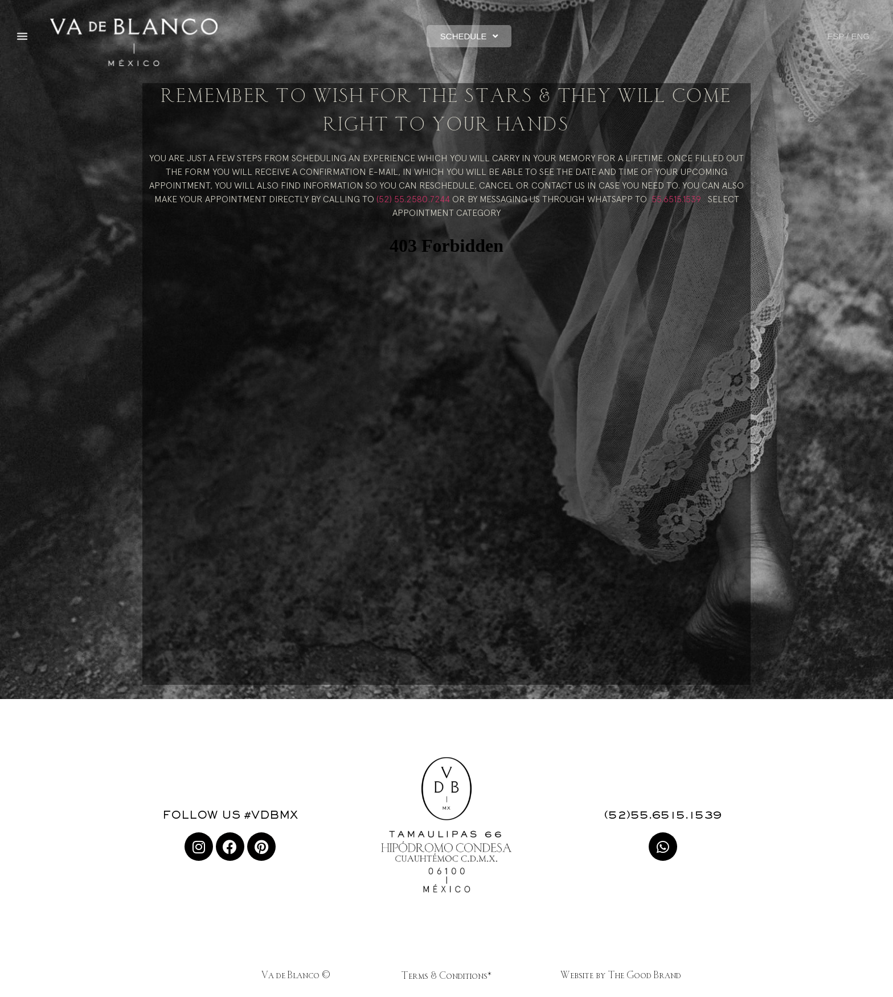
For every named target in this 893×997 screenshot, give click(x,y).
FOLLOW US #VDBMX (230, 816)
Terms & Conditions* (446, 976)
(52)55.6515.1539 (663, 816)
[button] (22, 35)
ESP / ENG (848, 36)
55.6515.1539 (676, 199)
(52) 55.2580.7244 (413, 199)
